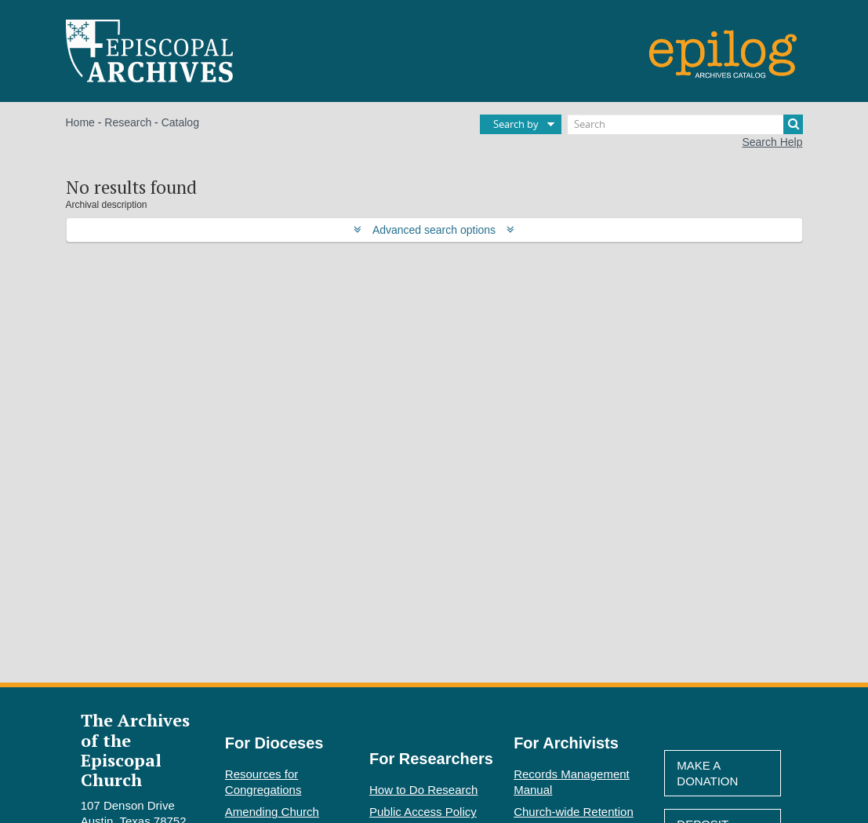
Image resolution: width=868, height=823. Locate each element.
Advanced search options (434, 230)
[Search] (685, 124)
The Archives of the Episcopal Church (135, 749)
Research (127, 122)
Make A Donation (707, 773)
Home (80, 122)
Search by (516, 124)
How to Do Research (423, 789)
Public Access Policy (423, 811)
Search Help (772, 142)
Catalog (180, 122)
